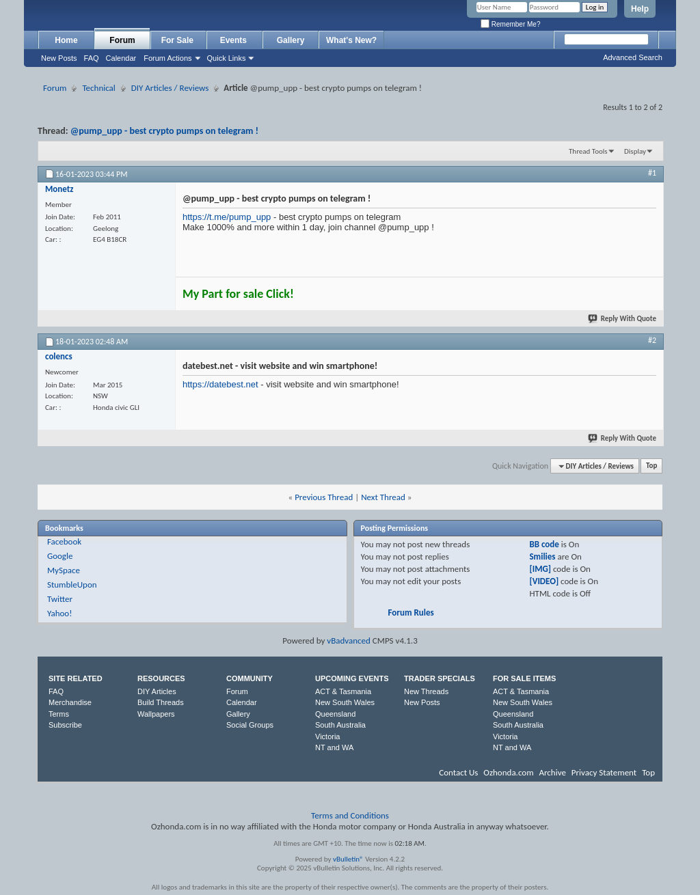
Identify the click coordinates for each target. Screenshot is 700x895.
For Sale (178, 40)
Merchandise (70, 702)
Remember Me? (510, 24)
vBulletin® (348, 859)
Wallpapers (156, 714)
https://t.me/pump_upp (227, 217)
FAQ (91, 58)
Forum (122, 40)
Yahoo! (59, 613)
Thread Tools (588, 151)
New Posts (59, 58)
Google (59, 556)
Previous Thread (324, 497)
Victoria (327, 736)
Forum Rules (411, 612)
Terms (59, 714)
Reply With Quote (622, 318)
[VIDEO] (543, 581)
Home (66, 40)
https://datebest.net (220, 384)
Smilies (542, 556)
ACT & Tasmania (343, 691)
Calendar (121, 58)
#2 (652, 340)
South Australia (340, 725)
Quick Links (226, 58)
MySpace (63, 570)
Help (640, 9)
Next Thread (383, 497)
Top (651, 466)
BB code (543, 544)
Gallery (291, 40)
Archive (552, 772)
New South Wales (345, 702)
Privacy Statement (603, 772)
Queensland (335, 714)
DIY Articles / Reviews (170, 88)
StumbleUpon (72, 584)
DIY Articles (156, 691)
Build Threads (160, 702)
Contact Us (458, 772)
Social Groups (249, 725)
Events (235, 40)
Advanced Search (632, 57)
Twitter (59, 599)
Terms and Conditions (350, 815)
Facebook (64, 541)
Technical (98, 88)
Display (635, 151)
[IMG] (540, 569)
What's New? (351, 40)
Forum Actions (167, 58)
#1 (652, 173)
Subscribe (65, 725)
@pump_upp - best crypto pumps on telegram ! (164, 131)
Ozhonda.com (508, 772)
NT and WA (334, 747)
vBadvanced (349, 640)
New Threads (426, 691)
